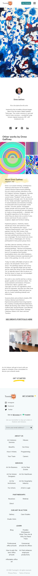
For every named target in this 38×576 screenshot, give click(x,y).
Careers (25, 456)
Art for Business (11, 467)
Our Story (25, 447)
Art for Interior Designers (12, 475)
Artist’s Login (25, 488)
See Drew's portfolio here (19, 319)
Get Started (26, 3)
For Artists (11, 488)
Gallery (11, 514)
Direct (12, 503)
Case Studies (25, 514)
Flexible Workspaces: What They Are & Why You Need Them (25, 534)
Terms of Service (24, 573)
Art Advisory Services (11, 441)
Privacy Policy (12, 573)
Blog (11, 530)
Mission (25, 440)
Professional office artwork (12, 544)
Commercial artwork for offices (25, 544)
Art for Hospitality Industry (25, 482)
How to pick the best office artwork (11, 552)
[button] (34, 3)
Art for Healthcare (25, 474)
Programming (25, 452)
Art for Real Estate (25, 468)
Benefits (12, 447)
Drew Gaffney (19, 99)
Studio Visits (11, 519)
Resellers (11, 499)
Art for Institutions (12, 482)
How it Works (12, 452)
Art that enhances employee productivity (25, 552)
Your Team (11, 456)
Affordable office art (12, 560)
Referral (25, 499)
